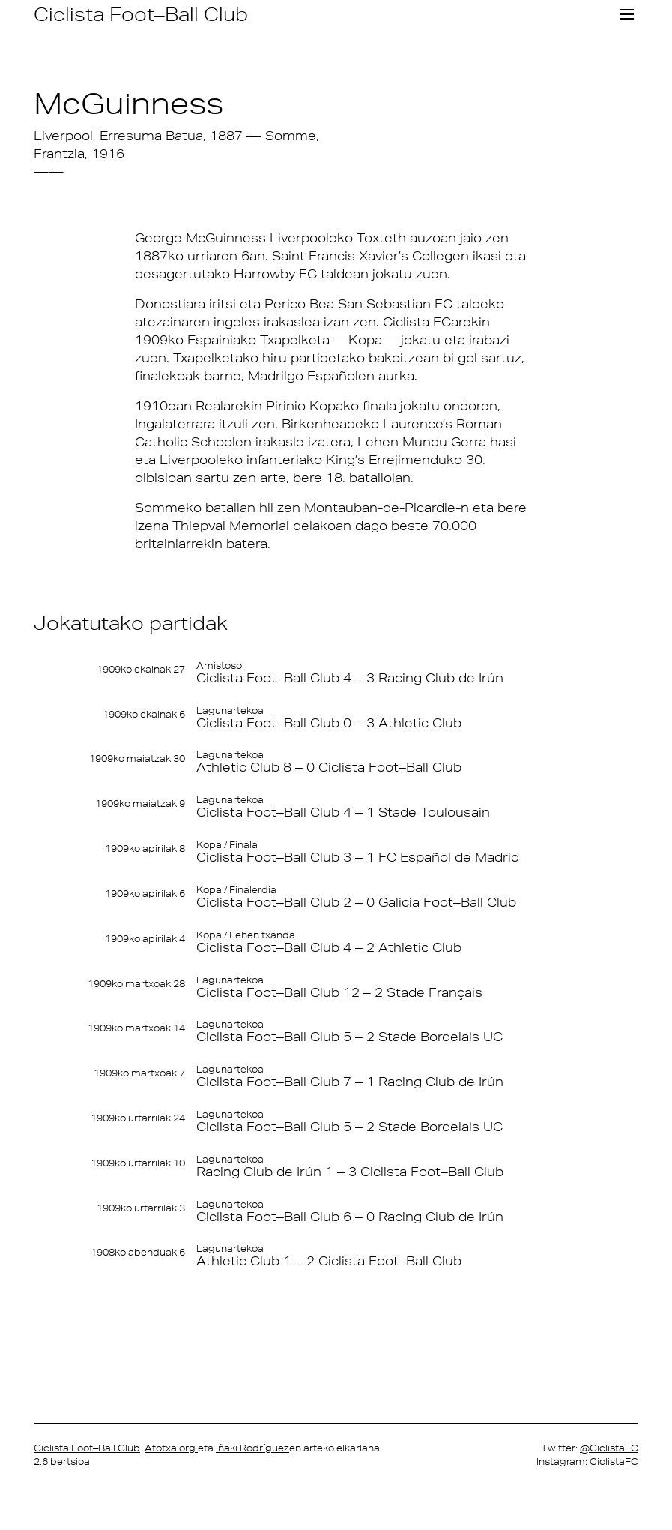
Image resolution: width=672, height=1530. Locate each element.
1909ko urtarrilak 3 (141, 1207)
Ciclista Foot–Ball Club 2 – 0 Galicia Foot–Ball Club (356, 903)
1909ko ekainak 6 (144, 714)
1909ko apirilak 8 (145, 848)
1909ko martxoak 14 (136, 1028)
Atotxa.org (171, 1447)
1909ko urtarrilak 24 (138, 1118)
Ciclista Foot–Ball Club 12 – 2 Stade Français (339, 992)
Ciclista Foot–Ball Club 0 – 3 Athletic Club (328, 723)
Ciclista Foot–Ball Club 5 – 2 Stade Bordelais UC (349, 1037)
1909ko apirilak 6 (145, 893)
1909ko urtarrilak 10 (138, 1162)
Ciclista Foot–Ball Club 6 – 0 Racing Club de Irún (349, 1216)
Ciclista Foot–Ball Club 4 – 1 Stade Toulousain (343, 813)
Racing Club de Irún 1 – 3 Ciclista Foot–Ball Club (349, 1171)
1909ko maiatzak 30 (137, 758)
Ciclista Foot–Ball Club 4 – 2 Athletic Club (328, 947)
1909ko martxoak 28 (136, 982)
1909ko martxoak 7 (139, 1072)
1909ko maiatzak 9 (140, 803)
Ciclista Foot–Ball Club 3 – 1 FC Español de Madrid (357, 857)
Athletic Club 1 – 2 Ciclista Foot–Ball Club (328, 1261)
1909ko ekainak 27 (141, 669)
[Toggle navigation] (627, 14)
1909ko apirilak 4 (145, 938)
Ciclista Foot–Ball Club (141, 14)
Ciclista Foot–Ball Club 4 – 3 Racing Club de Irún (349, 678)
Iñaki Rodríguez (252, 1447)
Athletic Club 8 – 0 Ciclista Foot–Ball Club (328, 767)
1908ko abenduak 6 (138, 1252)
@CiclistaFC (609, 1447)
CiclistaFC (614, 1460)
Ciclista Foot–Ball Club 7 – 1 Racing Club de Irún (349, 1082)
